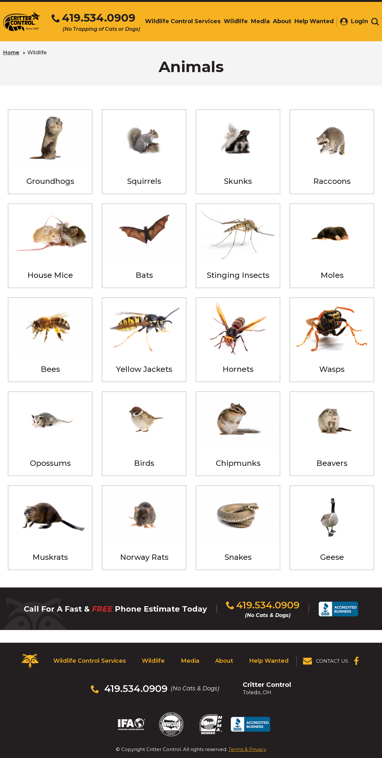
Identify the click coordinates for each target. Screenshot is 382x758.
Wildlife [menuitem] (236, 21)
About (224, 660)
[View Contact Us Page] (326, 661)
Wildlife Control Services (89, 660)
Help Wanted (269, 660)
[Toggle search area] (375, 21)
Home (11, 53)
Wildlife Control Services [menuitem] (183, 21)
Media (190, 660)
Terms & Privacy (247, 749)
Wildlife (153, 660)
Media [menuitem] (260, 21)
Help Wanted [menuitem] (314, 21)
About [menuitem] (282, 21)
